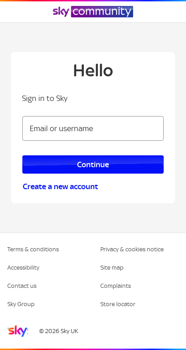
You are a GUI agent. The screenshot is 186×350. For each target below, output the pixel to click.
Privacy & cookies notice (132, 249)
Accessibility (23, 267)
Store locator (117, 304)
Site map (112, 267)
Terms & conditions (33, 249)
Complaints (115, 285)
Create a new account (60, 186)
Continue (93, 164)
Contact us (21, 285)
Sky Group (21, 304)
